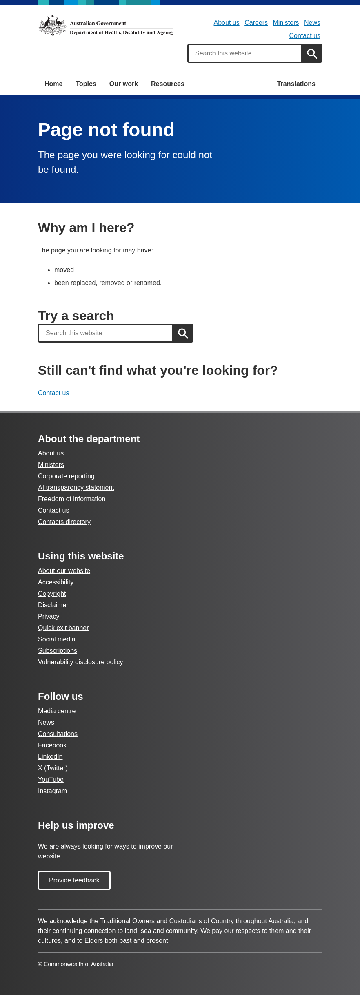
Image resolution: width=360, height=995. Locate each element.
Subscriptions (57, 650)
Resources (167, 83)
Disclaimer (53, 604)
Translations (296, 83)
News (312, 22)
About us (227, 22)
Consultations (58, 733)
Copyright (52, 593)
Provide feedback (74, 880)
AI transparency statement (76, 487)
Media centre (57, 711)
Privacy (48, 616)
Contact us (304, 35)
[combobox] (244, 53)
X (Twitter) (53, 768)
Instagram (52, 790)
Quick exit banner (63, 627)
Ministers (286, 22)
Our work (123, 83)
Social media (57, 639)
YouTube (51, 779)
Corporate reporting (66, 476)
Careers (256, 22)
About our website (64, 570)
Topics (86, 83)
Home (53, 83)
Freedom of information (71, 498)
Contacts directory (64, 521)
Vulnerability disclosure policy (80, 662)
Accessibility (55, 582)
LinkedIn (50, 756)
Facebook (52, 745)
